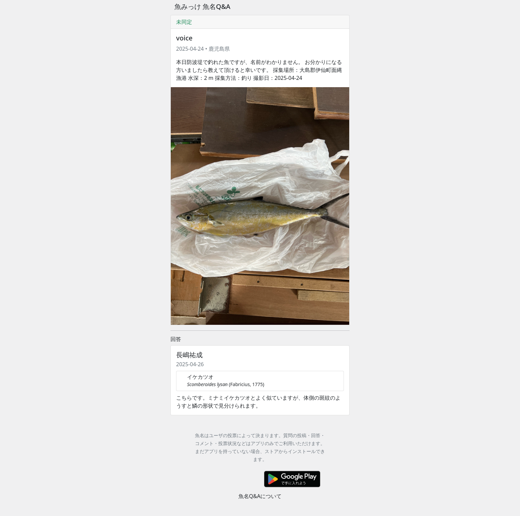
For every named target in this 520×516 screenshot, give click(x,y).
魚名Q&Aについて (260, 496)
